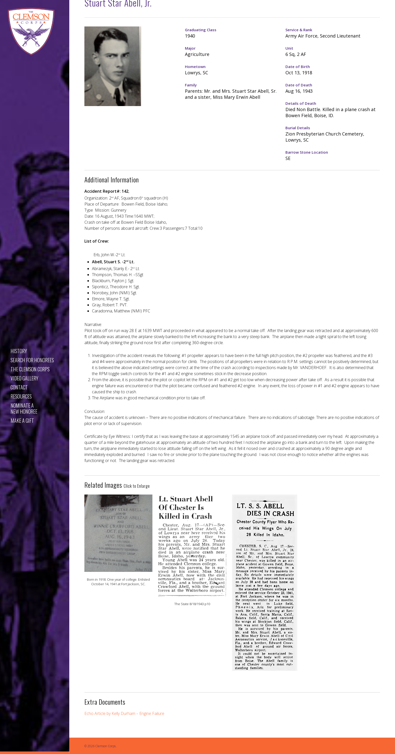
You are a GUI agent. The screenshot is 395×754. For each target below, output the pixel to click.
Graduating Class (200, 29)
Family (191, 84)
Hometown (195, 66)
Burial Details (297, 127)
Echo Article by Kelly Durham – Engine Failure (124, 713)
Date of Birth (297, 66)
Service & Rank (298, 29)
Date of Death (298, 84)
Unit (289, 48)
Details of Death (300, 103)
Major (190, 48)
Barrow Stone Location (306, 152)
